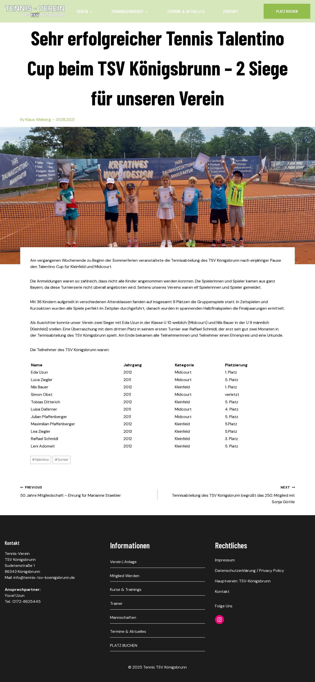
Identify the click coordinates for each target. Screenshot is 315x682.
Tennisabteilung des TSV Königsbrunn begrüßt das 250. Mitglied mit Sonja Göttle (228, 494)
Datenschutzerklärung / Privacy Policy (249, 570)
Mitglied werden (124, 575)
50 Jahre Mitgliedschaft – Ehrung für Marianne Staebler (87, 491)
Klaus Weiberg (38, 119)
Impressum (225, 560)
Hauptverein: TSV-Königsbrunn (243, 581)
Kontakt (230, 11)
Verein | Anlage (123, 561)
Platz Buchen (287, 11)
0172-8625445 (26, 601)
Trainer (116, 603)
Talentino (40, 459)
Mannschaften (123, 617)
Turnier (61, 459)
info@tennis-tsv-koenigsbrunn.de (44, 577)
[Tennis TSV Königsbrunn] (35, 11)
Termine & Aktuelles (186, 11)
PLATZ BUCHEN (123, 645)
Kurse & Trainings (125, 589)
